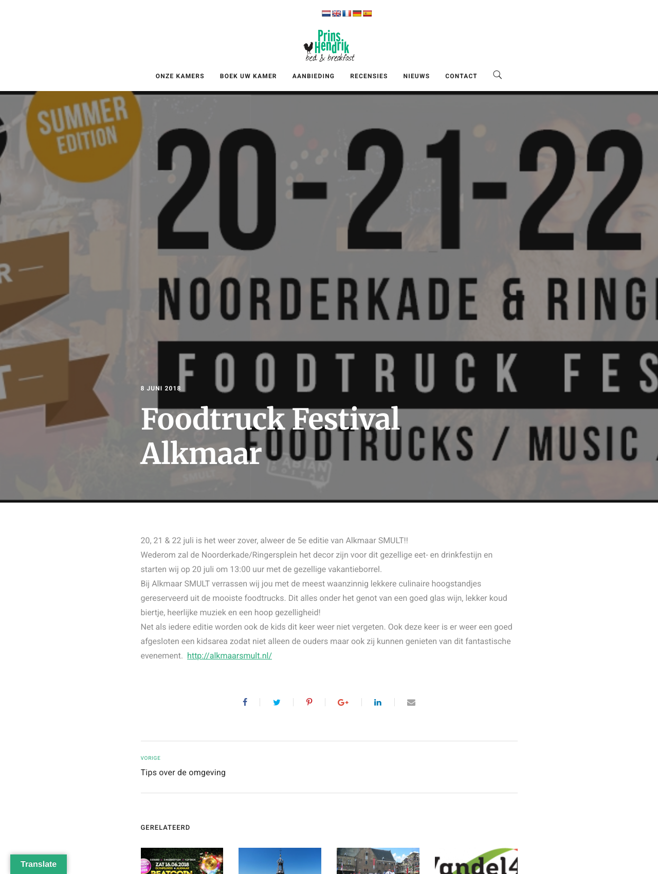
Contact (461, 76)
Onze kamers (180, 76)
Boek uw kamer (248, 76)
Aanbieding (314, 76)
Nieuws (417, 76)
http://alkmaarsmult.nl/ (229, 656)
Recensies (369, 76)
